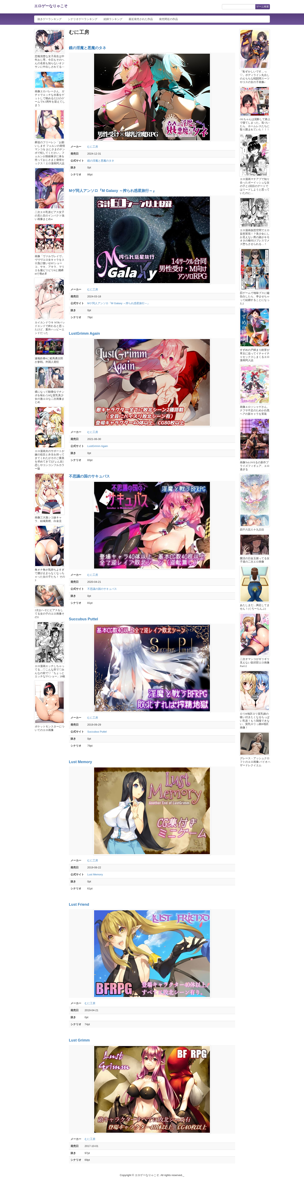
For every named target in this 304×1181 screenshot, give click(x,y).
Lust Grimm (79, 1040)
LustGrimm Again (84, 333)
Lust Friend (79, 904)
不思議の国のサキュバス (89, 476)
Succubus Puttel (83, 619)
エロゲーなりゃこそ (51, 6)
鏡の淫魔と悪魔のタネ (87, 48)
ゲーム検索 (262, 6)
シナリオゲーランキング (82, 19)
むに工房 (92, 146)
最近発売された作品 (141, 19)
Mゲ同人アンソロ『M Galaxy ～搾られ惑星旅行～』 (112, 191)
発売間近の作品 (168, 19)
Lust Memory (80, 762)
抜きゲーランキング (49, 19)
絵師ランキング (113, 19)
